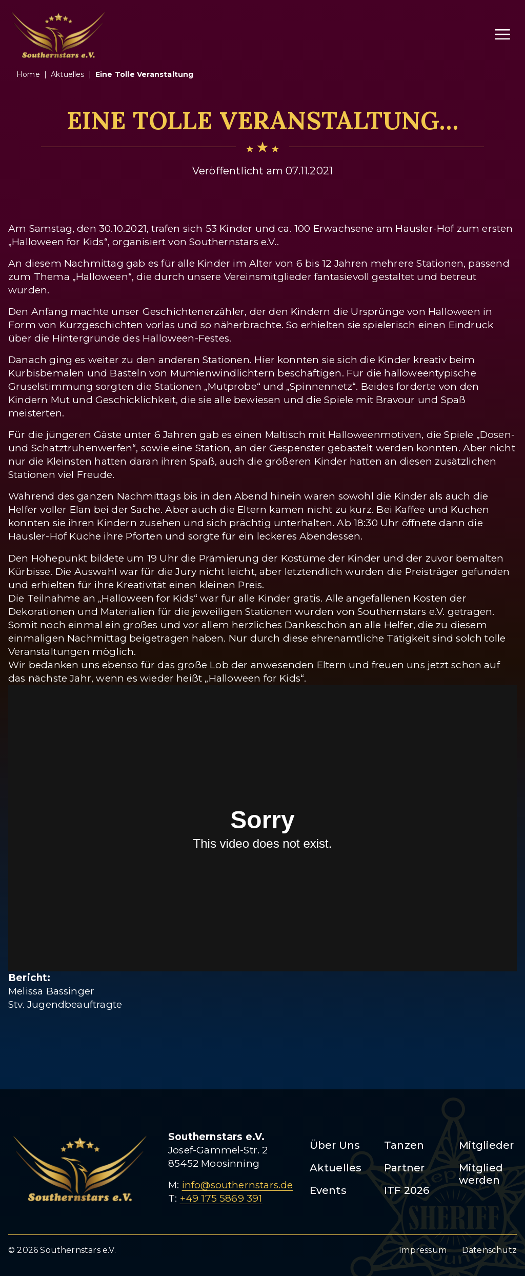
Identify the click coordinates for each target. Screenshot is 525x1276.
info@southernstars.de (237, 1185)
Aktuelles (336, 1168)
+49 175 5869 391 (221, 1198)
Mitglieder (486, 1145)
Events (328, 1190)
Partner (404, 1168)
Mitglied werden (481, 1174)
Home (28, 74)
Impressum (423, 1250)
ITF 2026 (407, 1190)
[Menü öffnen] (502, 34)
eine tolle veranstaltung (144, 74)
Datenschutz (489, 1250)
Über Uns (335, 1145)
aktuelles (68, 74)
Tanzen (404, 1145)
